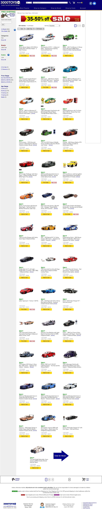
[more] (79, 50)
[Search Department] (29, 3)
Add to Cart (68, 55)
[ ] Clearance (4, 69)
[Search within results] (6, 22)
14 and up (3, 95)
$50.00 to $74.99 (5, 82)
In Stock (3, 29)
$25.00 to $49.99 (5, 80)
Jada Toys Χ (30, 29)
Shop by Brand (56, 8)
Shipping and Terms (88, 504)
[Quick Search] (50, 3)
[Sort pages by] (54, 26)
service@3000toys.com (9, 506)
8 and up (3, 90)
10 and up (3, 93)
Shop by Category (40, 8)
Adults (3, 97)
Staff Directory (86, 508)
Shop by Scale (70, 8)
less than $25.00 (5, 78)
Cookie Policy (86, 506)
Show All (3, 40)
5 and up (3, 88)
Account (83, 8)
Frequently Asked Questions (90, 502)
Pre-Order (4, 31)
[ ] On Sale (4, 67)
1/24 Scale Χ (40, 29)
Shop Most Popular (22, 8)
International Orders (87, 505)
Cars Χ (23, 29)
